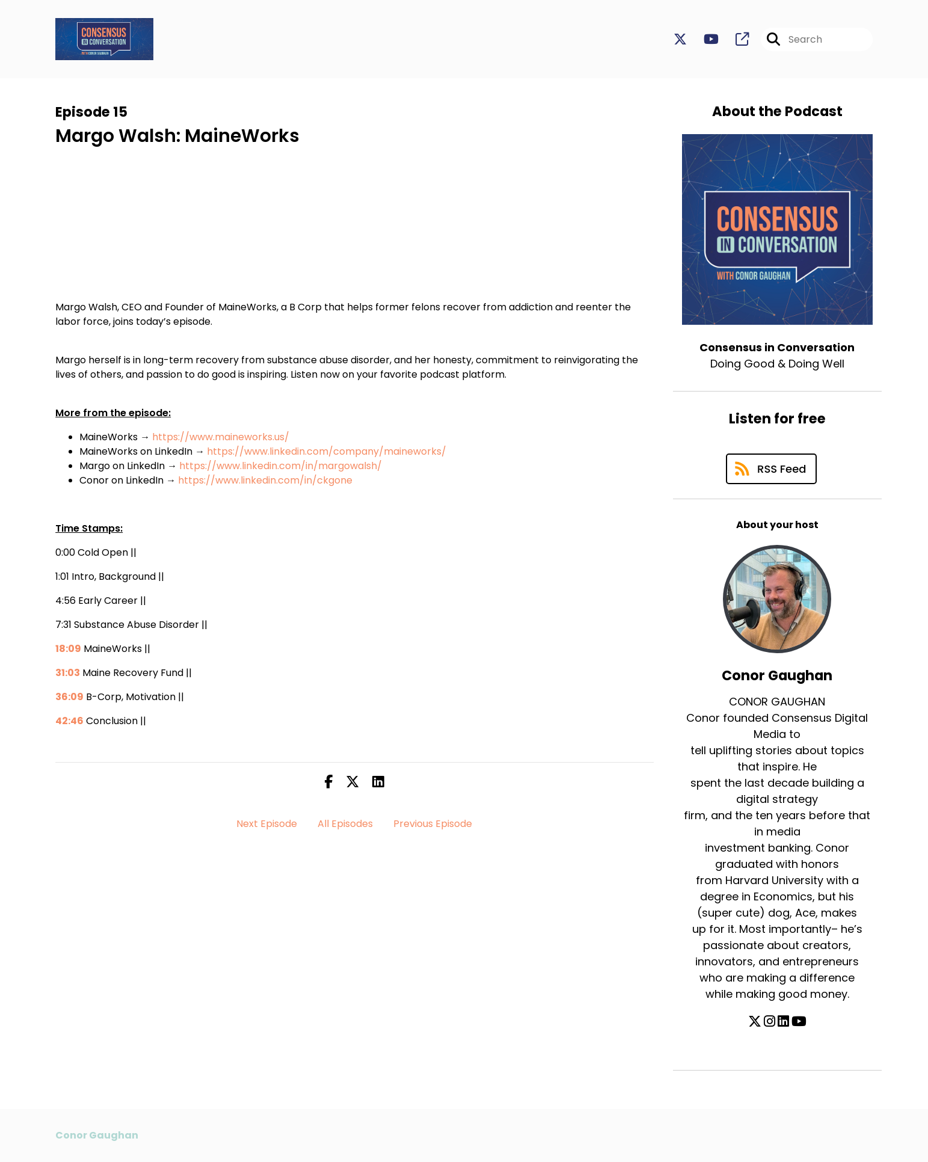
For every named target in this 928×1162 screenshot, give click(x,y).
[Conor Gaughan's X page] (754, 1021)
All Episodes (345, 824)
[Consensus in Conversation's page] (735, 39)
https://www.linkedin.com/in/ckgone (265, 480)
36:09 (69, 697)
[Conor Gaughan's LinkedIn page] (783, 1021)
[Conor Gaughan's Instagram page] (769, 1021)
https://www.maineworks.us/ (220, 437)
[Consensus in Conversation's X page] (680, 39)
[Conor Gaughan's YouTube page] (799, 1021)
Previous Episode (432, 824)
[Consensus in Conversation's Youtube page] (704, 39)
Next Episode (266, 824)
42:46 (69, 721)
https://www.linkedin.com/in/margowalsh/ (280, 466)
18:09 (68, 649)
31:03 (67, 673)
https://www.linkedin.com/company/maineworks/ (326, 451)
